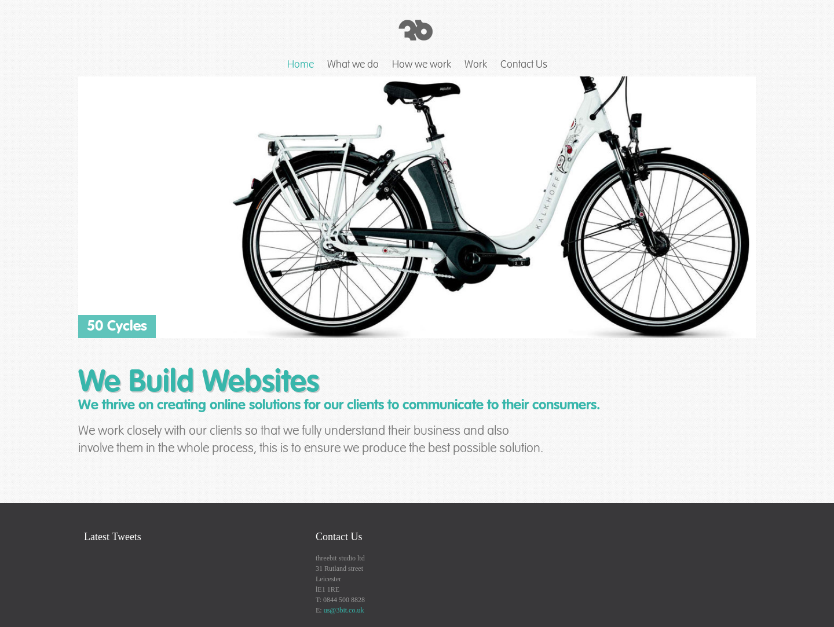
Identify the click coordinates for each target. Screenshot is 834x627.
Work (475, 64)
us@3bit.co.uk (344, 610)
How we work (421, 64)
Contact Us (523, 64)
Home (300, 64)
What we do (353, 64)
